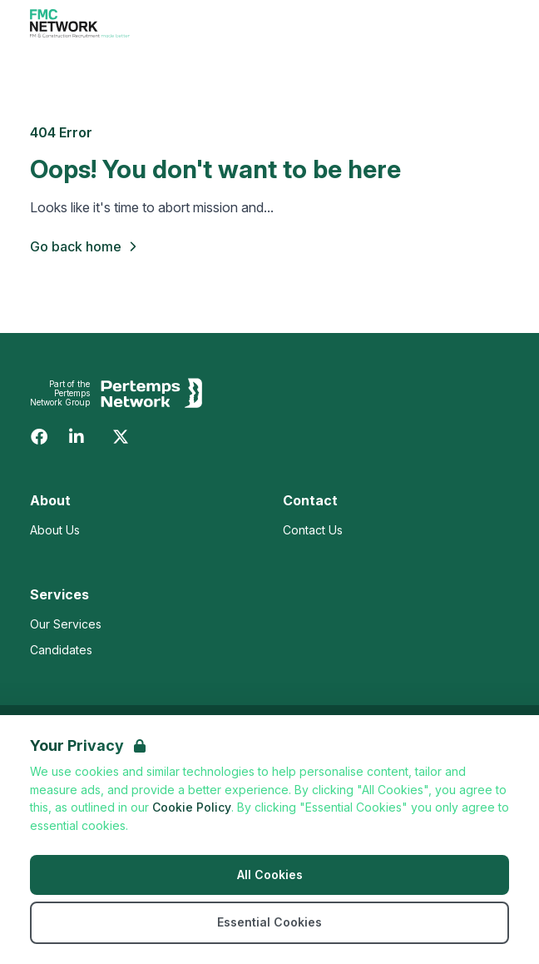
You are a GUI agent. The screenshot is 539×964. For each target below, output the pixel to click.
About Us (55, 530)
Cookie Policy (191, 807)
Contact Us (313, 530)
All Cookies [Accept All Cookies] (270, 874)
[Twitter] (120, 437)
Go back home (85, 247)
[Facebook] (39, 437)
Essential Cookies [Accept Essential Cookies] (269, 922)
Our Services (65, 624)
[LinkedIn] (76, 437)
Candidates (61, 650)
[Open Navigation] (489, 23)
